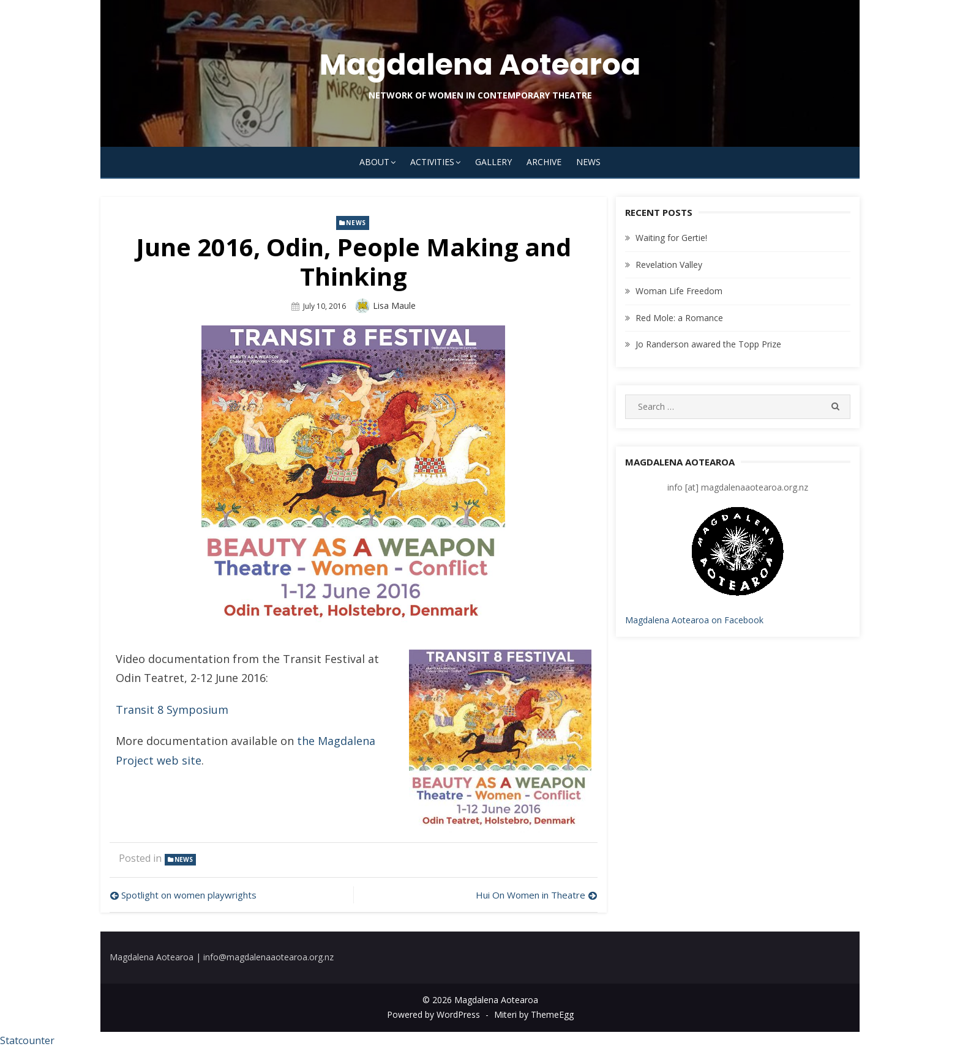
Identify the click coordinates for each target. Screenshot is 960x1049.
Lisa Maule (394, 305)
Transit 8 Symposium (172, 709)
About (374, 162)
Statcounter (27, 1040)
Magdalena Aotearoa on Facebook (694, 620)
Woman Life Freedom (679, 291)
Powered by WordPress (433, 1014)
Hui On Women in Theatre (530, 895)
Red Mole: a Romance (679, 318)
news (356, 222)
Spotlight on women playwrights (189, 895)
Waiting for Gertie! (671, 237)
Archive (544, 162)
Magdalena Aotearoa (480, 64)
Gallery (493, 162)
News (588, 162)
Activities (432, 162)
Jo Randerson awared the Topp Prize (708, 344)
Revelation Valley (669, 264)
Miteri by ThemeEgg (534, 1014)
